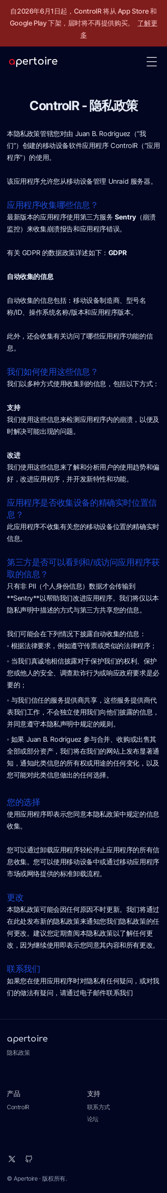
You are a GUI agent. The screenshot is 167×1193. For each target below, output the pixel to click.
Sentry (125, 217)
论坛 (93, 1118)
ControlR (18, 1106)
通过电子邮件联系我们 (99, 992)
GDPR (117, 252)
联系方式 (98, 1106)
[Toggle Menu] (152, 61)
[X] (11, 1158)
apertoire (27, 1039)
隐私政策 (18, 1052)
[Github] (28, 1158)
